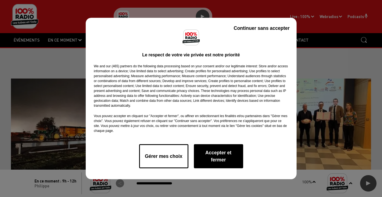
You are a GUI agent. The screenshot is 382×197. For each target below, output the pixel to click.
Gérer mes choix (163, 156)
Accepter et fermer (218, 156)
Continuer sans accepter (261, 28)
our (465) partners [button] (119, 66)
